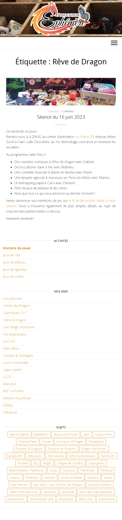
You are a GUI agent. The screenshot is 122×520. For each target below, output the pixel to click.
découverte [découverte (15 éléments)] (56, 456)
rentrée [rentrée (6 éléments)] (49, 477)
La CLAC (9, 341)
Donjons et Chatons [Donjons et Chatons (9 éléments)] (62, 449)
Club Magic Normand (18, 327)
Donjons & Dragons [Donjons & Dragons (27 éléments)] (29, 449)
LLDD (7, 376)
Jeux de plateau (14, 262)
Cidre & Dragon (14, 320)
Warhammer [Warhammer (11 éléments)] (16, 499)
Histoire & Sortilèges (18, 355)
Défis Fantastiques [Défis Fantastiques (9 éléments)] (82, 456)
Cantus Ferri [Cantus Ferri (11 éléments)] (103, 434)
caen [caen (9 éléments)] (86, 434)
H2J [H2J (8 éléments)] (35, 463)
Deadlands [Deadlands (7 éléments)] (96, 441)
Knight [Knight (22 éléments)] (47, 463)
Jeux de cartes (13, 276)
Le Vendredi (60, 124)
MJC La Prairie (13, 391)
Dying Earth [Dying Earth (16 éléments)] (14, 456)
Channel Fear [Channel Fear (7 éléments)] (27, 441)
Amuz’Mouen (12, 298)
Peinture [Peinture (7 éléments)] (107, 470)
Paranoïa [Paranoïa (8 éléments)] (69, 470)
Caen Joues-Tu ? (14, 313)
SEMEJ (8, 405)
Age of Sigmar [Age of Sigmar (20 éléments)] (19, 434)
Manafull (9, 384)
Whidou (69, 111)
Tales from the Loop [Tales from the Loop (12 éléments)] (24, 492)
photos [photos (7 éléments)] (15, 477)
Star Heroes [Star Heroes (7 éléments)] (19, 485)
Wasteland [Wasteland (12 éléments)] (66, 499)
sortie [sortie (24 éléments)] (108, 477)
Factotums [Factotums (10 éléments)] (108, 456)
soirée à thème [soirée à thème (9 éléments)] (71, 477)
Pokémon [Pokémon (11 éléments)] (32, 477)
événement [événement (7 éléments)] (107, 499)
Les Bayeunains (14, 334)
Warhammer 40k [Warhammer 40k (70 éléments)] (41, 499)
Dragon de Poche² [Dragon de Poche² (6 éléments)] (94, 449)
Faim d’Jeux (11, 348)
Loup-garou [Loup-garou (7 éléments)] (97, 463)
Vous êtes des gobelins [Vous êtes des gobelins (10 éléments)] (95, 492)
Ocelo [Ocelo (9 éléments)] (53, 470)
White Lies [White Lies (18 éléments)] (86, 499)
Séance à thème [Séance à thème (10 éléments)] (99, 485)
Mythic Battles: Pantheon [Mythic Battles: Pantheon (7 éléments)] (26, 470)
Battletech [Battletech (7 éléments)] (41, 434)
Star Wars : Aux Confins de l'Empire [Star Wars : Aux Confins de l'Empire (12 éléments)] (58, 485)
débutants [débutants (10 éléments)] (35, 456)
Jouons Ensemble (15, 362)
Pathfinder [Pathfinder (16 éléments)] (88, 470)
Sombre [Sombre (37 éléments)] (93, 477)
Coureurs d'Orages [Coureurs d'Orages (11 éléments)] (69, 441)
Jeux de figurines (15, 269)
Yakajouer (10, 412)
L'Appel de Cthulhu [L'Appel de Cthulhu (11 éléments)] (70, 463)
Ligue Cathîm (12, 369)
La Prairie (82, 136)
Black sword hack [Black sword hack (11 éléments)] (66, 434)
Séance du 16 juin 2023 (61, 117)
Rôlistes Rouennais (17, 398)
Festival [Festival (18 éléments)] (23, 463)
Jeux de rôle (11, 255)
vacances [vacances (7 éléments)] (49, 492)
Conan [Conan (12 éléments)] (46, 441)
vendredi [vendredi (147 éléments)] (67, 492)
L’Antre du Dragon (16, 305)
